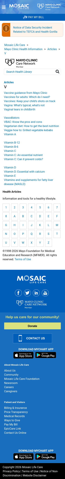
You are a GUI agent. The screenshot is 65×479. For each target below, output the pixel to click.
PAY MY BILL (33, 17)
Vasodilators (11, 117)
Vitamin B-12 (12, 142)
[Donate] (34, 322)
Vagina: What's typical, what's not (24, 105)
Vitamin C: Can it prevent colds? (23, 159)
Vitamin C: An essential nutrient (23, 155)
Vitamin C (10, 151)
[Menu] (4, 7)
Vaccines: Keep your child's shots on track (29, 101)
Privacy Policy (11, 471)
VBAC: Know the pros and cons (23, 122)
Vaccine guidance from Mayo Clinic (25, 93)
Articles (52, 49)
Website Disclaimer (34, 475)
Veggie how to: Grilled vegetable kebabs (28, 130)
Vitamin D (10, 167)
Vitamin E (10, 175)
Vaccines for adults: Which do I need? (27, 97)
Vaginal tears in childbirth (19, 109)
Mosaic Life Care (14, 45)
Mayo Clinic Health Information (23, 49)
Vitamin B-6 (11, 146)
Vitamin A (10, 134)
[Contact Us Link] (34, 338)
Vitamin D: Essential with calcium (24, 171)
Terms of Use (23, 259)
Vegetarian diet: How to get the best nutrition (31, 126)
